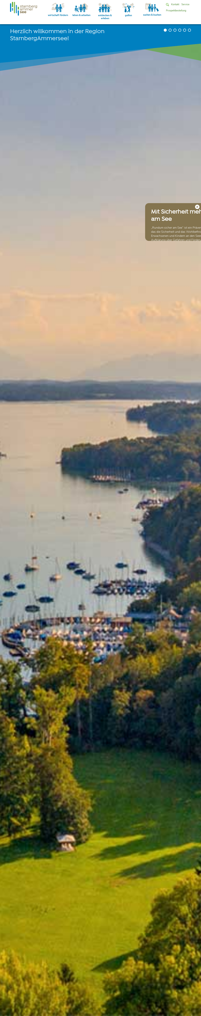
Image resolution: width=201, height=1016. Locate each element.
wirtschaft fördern (58, 10)
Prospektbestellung (176, 10)
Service (185, 4)
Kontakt (175, 4)
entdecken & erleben (105, 11)
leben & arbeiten (81, 10)
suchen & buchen (152, 10)
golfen (128, 10)
